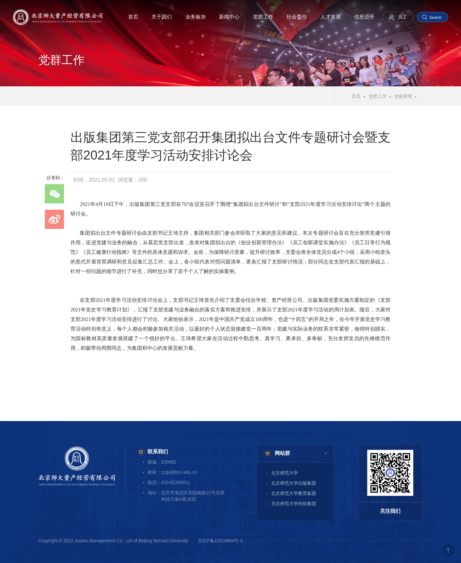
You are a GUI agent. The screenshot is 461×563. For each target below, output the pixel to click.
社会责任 (297, 17)
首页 (133, 17)
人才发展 (330, 17)
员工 (402, 17)
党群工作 (263, 17)
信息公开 (364, 17)
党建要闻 (403, 96)
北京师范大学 (284, 472)
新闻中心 (229, 17)
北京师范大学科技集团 (293, 503)
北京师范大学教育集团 (293, 493)
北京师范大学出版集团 (293, 483)
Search (435, 17)
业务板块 (195, 17)
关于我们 (161, 17)
